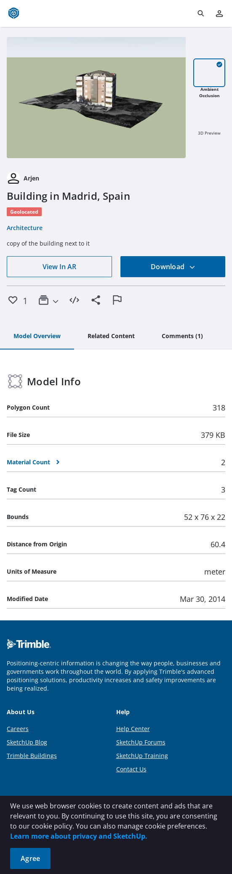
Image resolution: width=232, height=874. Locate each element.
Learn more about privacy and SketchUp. (78, 836)
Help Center (133, 729)
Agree (30, 858)
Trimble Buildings (32, 756)
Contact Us (131, 769)
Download (173, 266)
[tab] (37, 336)
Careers (18, 729)
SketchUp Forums (140, 742)
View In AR (59, 266)
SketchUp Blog (27, 742)
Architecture (25, 228)
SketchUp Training (142, 756)
